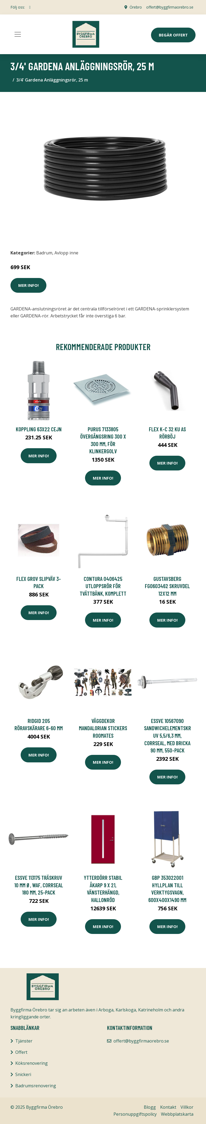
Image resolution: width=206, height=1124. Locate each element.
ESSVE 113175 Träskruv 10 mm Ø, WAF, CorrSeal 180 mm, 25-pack (38, 885)
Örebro (136, 7)
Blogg (150, 1107)
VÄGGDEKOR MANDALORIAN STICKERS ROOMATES (103, 728)
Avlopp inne (66, 253)
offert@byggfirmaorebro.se (169, 7)
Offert (21, 1052)
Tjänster (23, 1041)
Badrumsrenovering (35, 1086)
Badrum (44, 253)
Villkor (187, 1107)
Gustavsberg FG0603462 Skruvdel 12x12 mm (167, 586)
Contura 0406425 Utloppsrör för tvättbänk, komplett (103, 586)
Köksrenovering (31, 1063)
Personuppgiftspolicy (135, 1114)
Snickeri (23, 1074)
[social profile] (30, 7)
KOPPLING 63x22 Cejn (39, 429)
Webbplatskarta (177, 1114)
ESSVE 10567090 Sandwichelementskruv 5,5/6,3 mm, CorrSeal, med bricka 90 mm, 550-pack (167, 735)
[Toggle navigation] (17, 34)
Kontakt (168, 1107)
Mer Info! (28, 285)
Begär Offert (173, 35)
